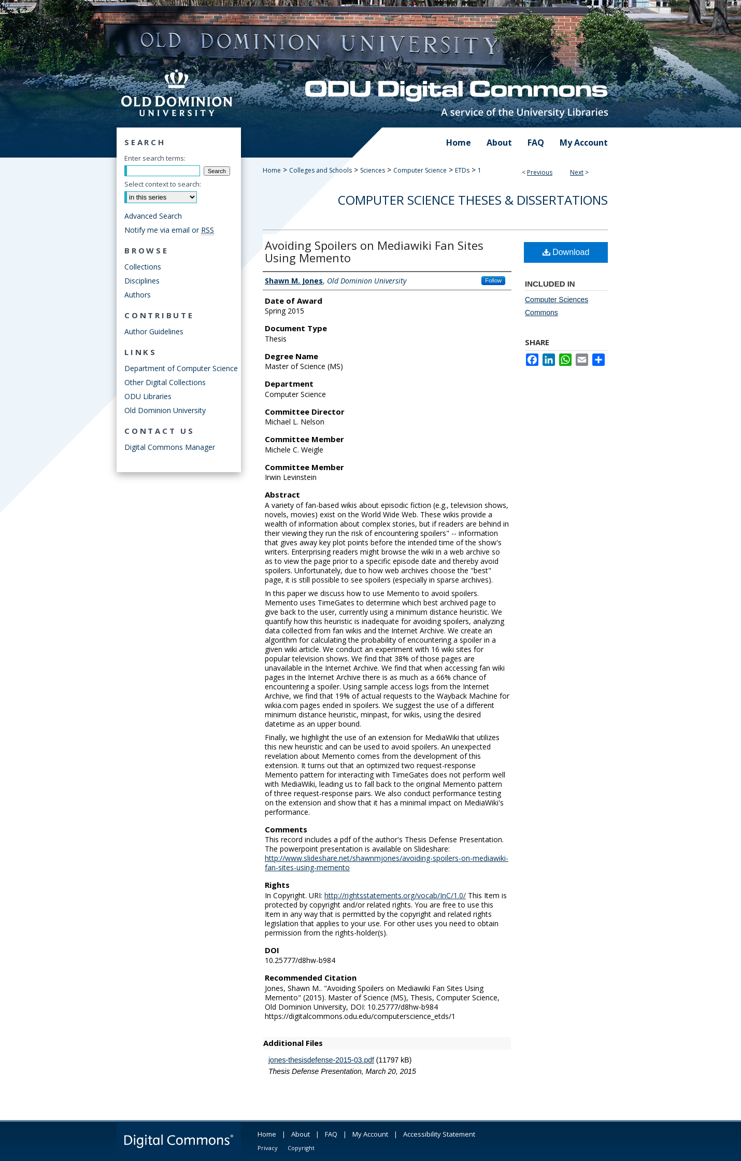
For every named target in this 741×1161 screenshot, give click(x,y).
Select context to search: (162, 184)
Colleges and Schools (320, 170)
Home (272, 170)
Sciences (372, 170)
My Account (370, 1134)
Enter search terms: (155, 158)
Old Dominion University (165, 410)
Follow (493, 280)
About (300, 1134)
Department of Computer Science (181, 368)
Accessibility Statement (439, 1134)
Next (576, 172)
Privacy (268, 1148)
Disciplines (142, 281)
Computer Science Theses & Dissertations (473, 199)
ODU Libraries (148, 396)
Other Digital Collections (165, 382)
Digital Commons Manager (169, 447)
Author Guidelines (153, 331)
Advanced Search (153, 216)
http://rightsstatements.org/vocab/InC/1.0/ (395, 895)
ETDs (462, 170)
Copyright (301, 1148)
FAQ (331, 1134)
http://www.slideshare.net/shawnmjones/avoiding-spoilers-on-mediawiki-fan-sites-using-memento (386, 862)
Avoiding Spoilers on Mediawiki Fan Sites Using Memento (374, 251)
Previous (539, 172)
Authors (137, 295)
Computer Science (420, 170)
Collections (142, 267)
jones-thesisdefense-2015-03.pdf (321, 1060)
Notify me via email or (169, 230)
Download (566, 252)
